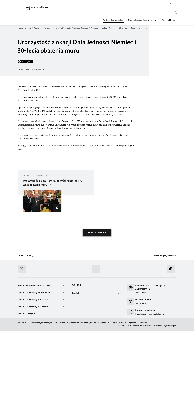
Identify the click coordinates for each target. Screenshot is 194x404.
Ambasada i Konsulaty (113, 20)
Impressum (22, 396)
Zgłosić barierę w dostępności (124, 396)
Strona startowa (25, 28)
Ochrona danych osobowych (41, 396)
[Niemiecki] (170, 3)
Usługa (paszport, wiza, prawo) (142, 20)
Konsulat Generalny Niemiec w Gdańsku (73, 28)
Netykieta (143, 396)
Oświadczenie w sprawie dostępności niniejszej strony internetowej (82, 396)
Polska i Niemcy (168, 20)
